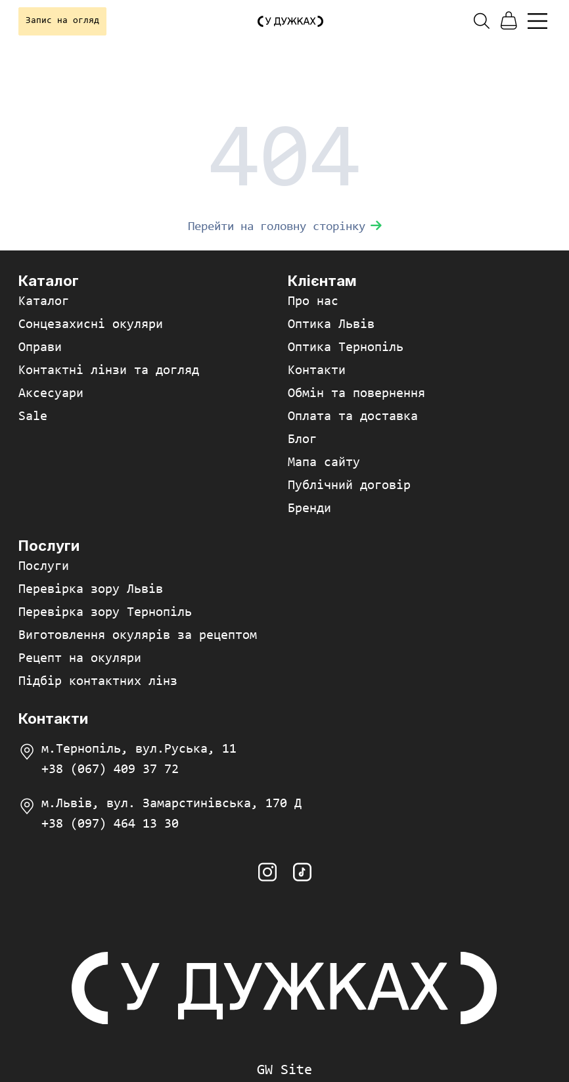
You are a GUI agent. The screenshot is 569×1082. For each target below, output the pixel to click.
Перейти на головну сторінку (285, 227)
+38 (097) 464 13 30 (110, 824)
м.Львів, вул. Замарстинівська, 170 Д (171, 804)
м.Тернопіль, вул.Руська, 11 (139, 749)
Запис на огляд (62, 21)
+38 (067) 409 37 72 (110, 769)
